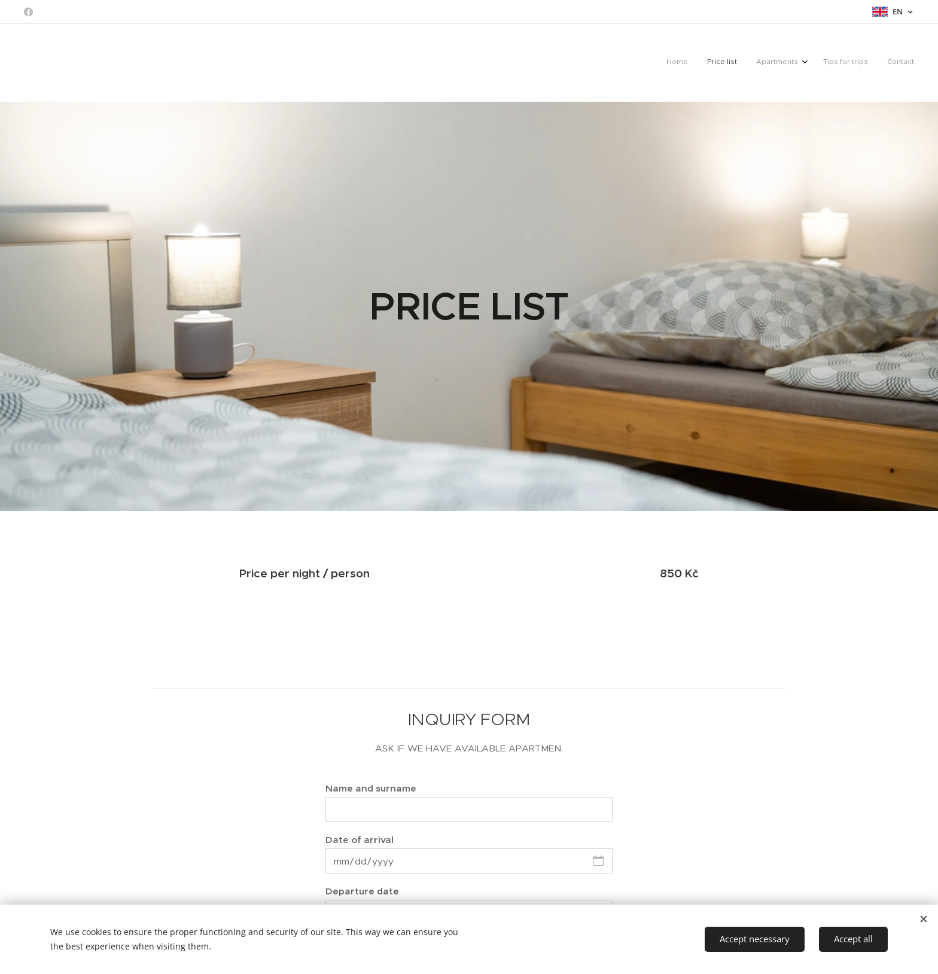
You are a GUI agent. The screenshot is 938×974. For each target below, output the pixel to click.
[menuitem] (835, 63)
